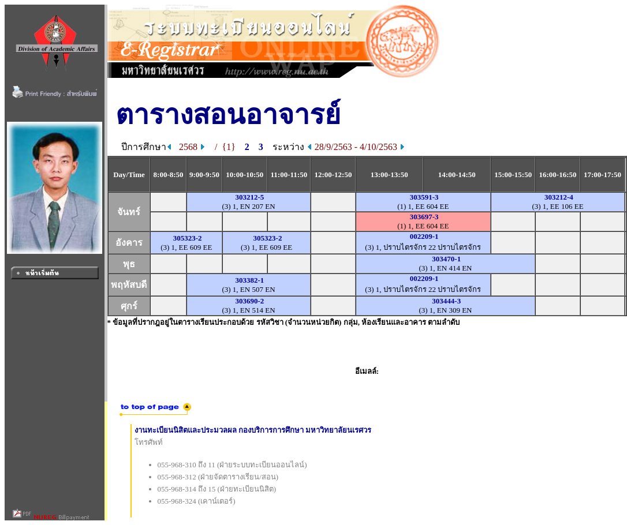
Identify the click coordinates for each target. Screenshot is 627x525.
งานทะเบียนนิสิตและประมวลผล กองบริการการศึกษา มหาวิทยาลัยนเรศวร (253, 430)
